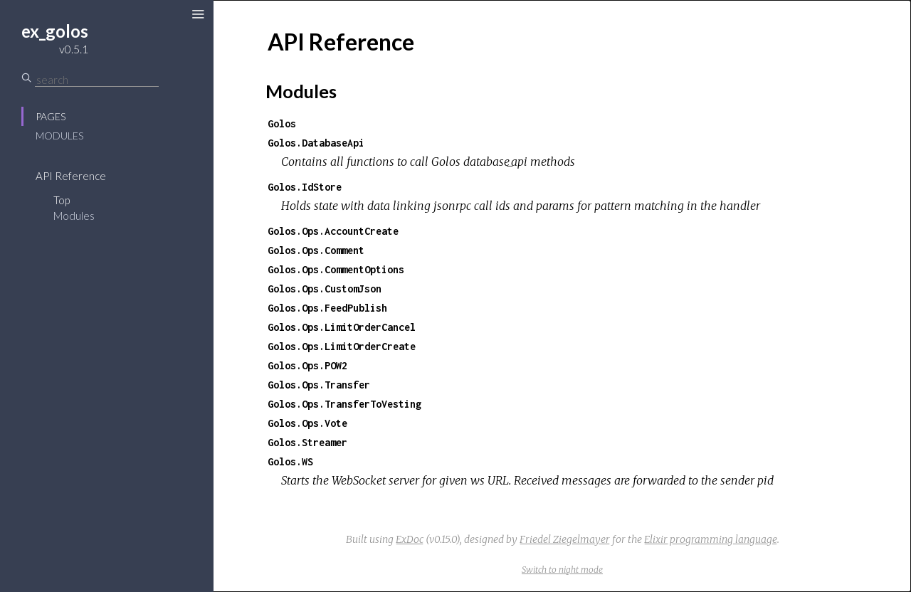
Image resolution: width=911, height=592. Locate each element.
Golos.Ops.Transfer (319, 385)
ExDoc (409, 539)
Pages (50, 116)
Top (61, 200)
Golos (282, 123)
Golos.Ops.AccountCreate (333, 231)
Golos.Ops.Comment (316, 250)
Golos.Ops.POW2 (307, 365)
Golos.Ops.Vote (307, 423)
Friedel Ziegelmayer (565, 539)
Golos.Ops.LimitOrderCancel (342, 327)
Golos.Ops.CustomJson (324, 288)
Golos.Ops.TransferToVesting (344, 404)
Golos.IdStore (305, 187)
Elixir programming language (710, 539)
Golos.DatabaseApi (316, 143)
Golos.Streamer (307, 442)
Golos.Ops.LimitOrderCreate (342, 346)
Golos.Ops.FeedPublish (327, 308)
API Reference (71, 175)
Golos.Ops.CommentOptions (336, 269)
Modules (59, 136)
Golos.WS (290, 461)
